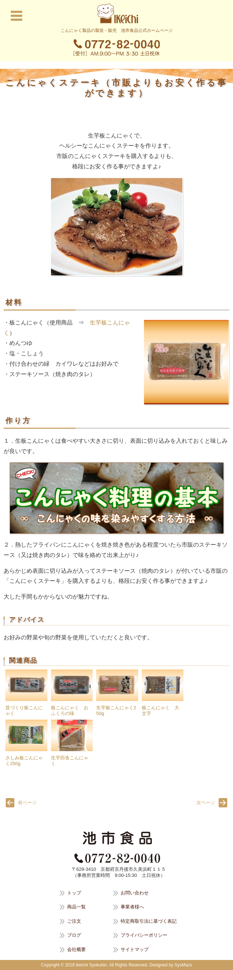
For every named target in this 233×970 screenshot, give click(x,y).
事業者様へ (132, 906)
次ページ (205, 802)
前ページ (27, 802)
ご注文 (74, 921)
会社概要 (76, 949)
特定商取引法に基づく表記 (149, 921)
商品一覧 (76, 906)
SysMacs (183, 964)
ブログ (74, 935)
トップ (74, 892)
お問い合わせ (135, 892)
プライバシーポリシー (144, 935)
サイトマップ (135, 949)
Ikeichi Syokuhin (91, 964)
